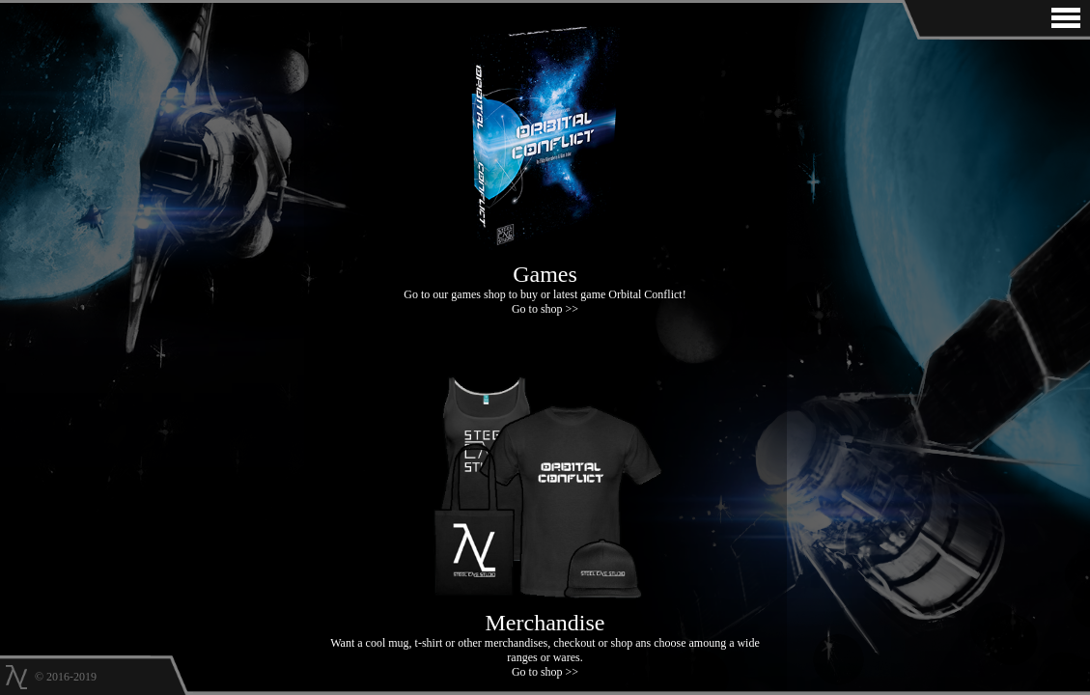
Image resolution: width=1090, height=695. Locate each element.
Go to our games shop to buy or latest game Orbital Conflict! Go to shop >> (545, 281)
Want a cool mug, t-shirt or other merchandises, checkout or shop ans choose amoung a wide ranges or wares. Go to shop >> (545, 637)
